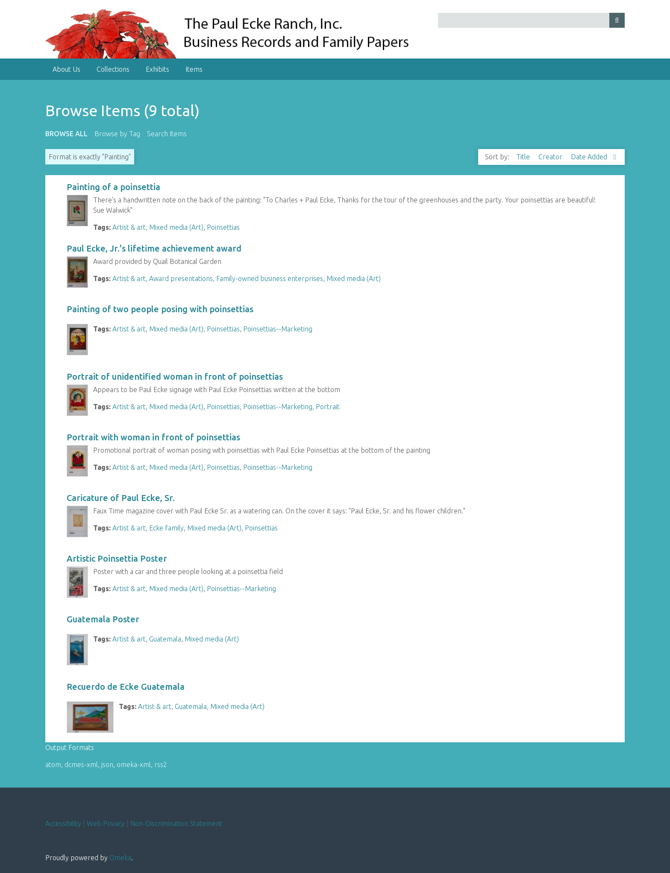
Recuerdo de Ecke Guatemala (126, 686)
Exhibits (157, 69)
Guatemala (165, 639)
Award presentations (181, 278)
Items (194, 69)
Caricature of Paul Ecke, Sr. (121, 498)
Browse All (66, 134)
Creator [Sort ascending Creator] (551, 157)
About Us (66, 69)
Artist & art (129, 227)
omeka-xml (134, 764)
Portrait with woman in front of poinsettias (153, 437)
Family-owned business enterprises (269, 278)
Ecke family (166, 528)
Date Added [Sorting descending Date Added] (590, 157)
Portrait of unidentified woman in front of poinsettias (175, 376)
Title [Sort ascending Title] (524, 157)
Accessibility (63, 823)
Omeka (120, 857)
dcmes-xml (81, 764)
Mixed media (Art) (176, 227)
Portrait (328, 406)
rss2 (160, 764)
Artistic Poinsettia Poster (117, 558)
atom (53, 764)
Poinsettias (223, 227)
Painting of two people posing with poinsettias (160, 309)
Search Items (167, 134)
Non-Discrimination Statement (176, 823)
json (107, 764)
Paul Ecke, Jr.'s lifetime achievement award (154, 248)
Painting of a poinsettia (113, 187)
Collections (113, 69)
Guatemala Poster (103, 619)
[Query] (531, 20)
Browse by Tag (117, 134)
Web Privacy (106, 823)
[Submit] (617, 20)
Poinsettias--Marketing (277, 329)
